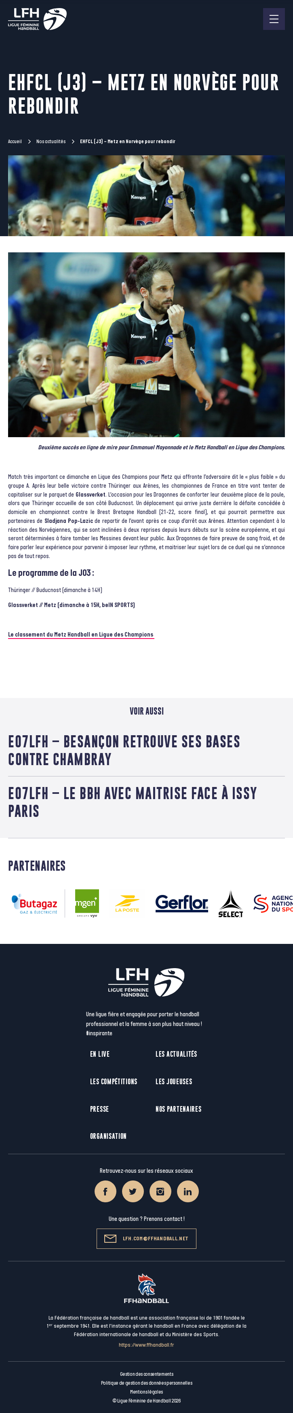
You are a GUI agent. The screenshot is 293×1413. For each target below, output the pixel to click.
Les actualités (176, 1054)
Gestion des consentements (146, 1374)
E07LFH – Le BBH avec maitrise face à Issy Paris (133, 802)
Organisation (108, 1136)
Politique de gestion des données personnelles (146, 1383)
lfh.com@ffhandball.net (146, 1239)
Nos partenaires (179, 1109)
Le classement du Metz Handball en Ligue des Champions (81, 635)
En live (100, 1054)
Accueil (15, 141)
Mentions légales (146, 1392)
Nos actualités (50, 141)
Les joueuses (174, 1081)
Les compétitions (113, 1081)
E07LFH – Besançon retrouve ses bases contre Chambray (124, 750)
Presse (99, 1109)
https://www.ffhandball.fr (146, 1344)
